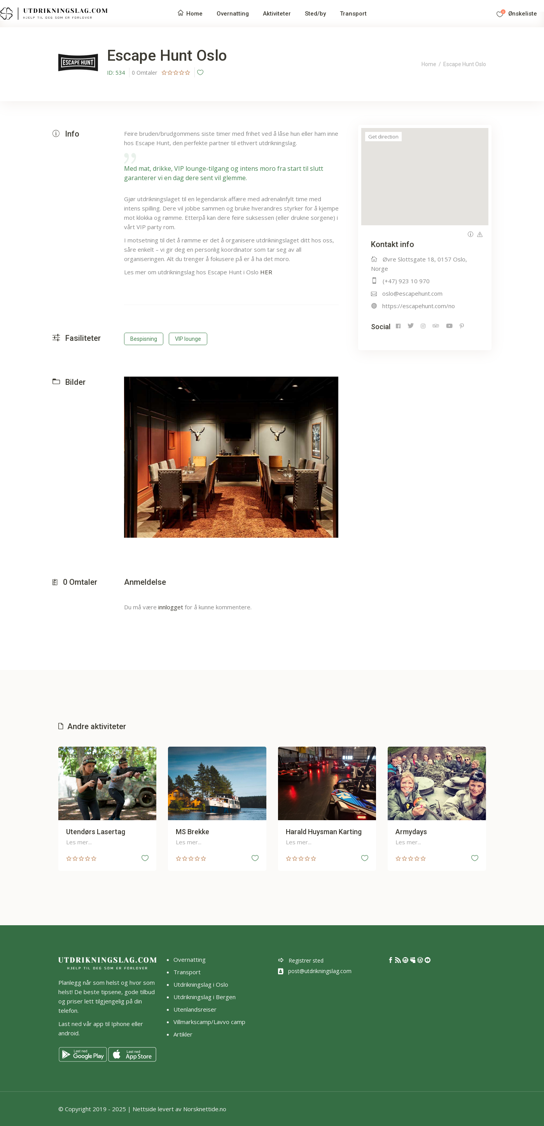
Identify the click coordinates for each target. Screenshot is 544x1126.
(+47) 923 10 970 (406, 281)
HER (266, 272)
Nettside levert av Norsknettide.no (179, 1109)
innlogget (170, 607)
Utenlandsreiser (195, 1009)
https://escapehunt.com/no (418, 306)
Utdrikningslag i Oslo (200, 984)
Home (429, 64)
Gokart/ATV (297, 755)
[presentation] (136, 457)
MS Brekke (192, 832)
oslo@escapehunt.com (412, 293)
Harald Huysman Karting (324, 832)
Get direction (383, 136)
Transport (187, 972)
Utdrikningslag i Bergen (204, 997)
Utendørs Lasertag (95, 832)
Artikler (183, 1034)
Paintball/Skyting (104, 755)
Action (70, 755)
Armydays (411, 832)
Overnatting (189, 959)
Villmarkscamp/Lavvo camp (209, 1022)
